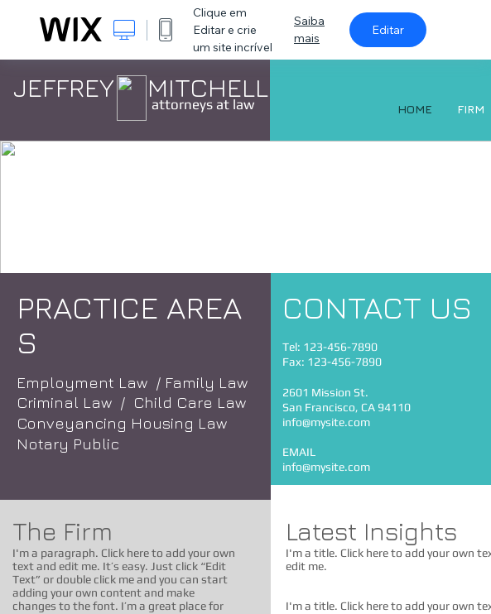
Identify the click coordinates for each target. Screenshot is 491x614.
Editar (388, 29)
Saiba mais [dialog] (309, 29)
